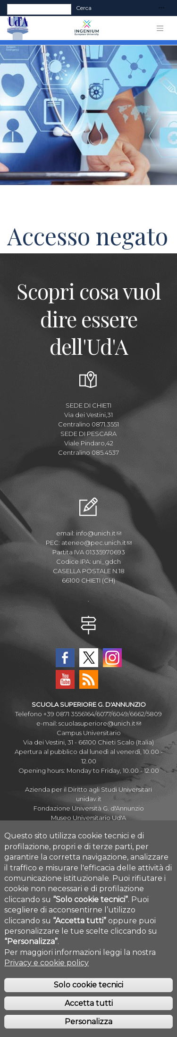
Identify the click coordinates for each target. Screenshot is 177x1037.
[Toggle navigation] (161, 8)
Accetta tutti (89, 1018)
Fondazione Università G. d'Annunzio (89, 808)
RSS (89, 679)
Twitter (89, 658)
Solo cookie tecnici (88, 1000)
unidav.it (88, 799)
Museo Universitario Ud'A (88, 817)
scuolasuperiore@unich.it (100, 723)
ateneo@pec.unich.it (96, 542)
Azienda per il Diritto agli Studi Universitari (88, 789)
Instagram (112, 658)
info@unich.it (98, 533)
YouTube (65, 679)
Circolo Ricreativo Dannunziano (88, 827)
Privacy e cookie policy (46, 978)
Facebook (65, 658)
